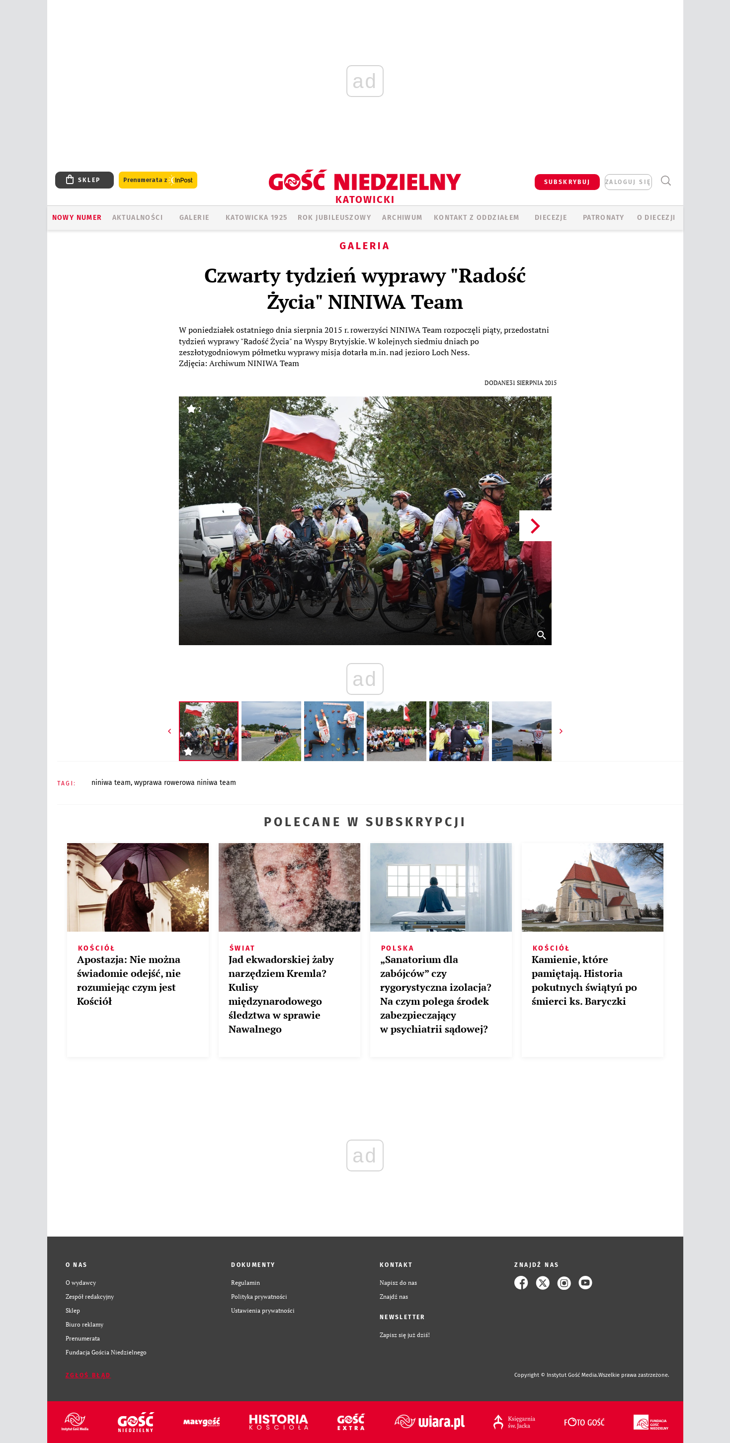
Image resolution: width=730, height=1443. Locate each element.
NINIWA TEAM (111, 782)
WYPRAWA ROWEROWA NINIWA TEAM (185, 782)
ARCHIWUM (402, 217)
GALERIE (194, 217)
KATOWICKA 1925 (257, 217)
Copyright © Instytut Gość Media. (556, 1375)
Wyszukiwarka (666, 181)
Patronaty (604, 217)
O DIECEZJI (656, 217)
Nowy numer (77, 217)
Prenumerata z (158, 180)
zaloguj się (628, 182)
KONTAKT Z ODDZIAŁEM (477, 217)
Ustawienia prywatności (263, 1310)
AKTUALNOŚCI (137, 217)
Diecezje (551, 217)
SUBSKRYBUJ (567, 182)
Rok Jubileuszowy (334, 217)
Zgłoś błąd (88, 1375)
